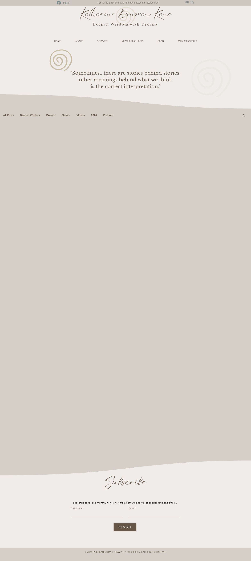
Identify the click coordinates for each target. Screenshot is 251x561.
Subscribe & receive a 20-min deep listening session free (127, 2)
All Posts (8, 115)
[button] (243, 115)
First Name (76, 508)
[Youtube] (187, 2)
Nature (66, 115)
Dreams (50, 115)
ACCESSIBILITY (133, 551)
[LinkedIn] (192, 2)
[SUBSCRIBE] (125, 527)
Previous (108, 115)
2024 (94, 115)
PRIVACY (118, 551)
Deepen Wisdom (30, 115)
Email (131, 508)
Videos (81, 115)
